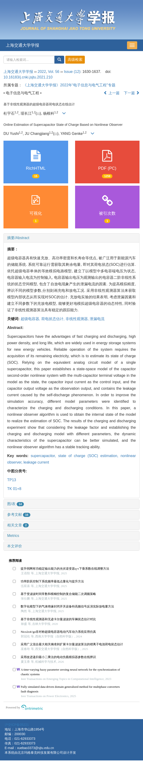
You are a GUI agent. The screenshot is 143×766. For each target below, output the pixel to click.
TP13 (11, 480)
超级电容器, (31, 319)
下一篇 (132, 93)
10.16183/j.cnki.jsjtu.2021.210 (28, 77)
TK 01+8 (14, 489)
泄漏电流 (97, 319)
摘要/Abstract (18, 238)
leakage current (36, 462)
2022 (42, 72)
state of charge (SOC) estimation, (89, 456)
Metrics (13, 536)
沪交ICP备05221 (17, 725)
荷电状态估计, (53, 319)
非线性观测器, (78, 319)
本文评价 (14, 546)
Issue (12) (72, 72)
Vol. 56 (53, 72)
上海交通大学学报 (22, 45)
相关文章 (18, 525)
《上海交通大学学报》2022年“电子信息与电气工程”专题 (69, 85)
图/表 (15, 504)
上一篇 (111, 93)
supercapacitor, (44, 456)
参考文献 (18, 514)
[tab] (71, 238)
